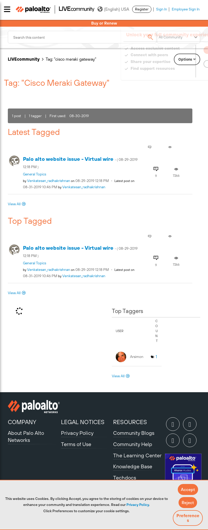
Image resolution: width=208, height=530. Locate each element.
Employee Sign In (186, 9)
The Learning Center (137, 455)
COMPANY (22, 422)
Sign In (161, 9)
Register (142, 9)
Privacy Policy (137, 505)
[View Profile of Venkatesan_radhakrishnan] (48, 181)
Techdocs (124, 478)
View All (14, 204)
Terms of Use (76, 444)
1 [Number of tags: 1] (156, 356)
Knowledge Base (132, 466)
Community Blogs (133, 433)
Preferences (187, 518)
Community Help (132, 444)
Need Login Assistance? (177, 73)
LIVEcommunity (24, 59)
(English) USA (113, 9)
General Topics (34, 174)
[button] (188, 489)
